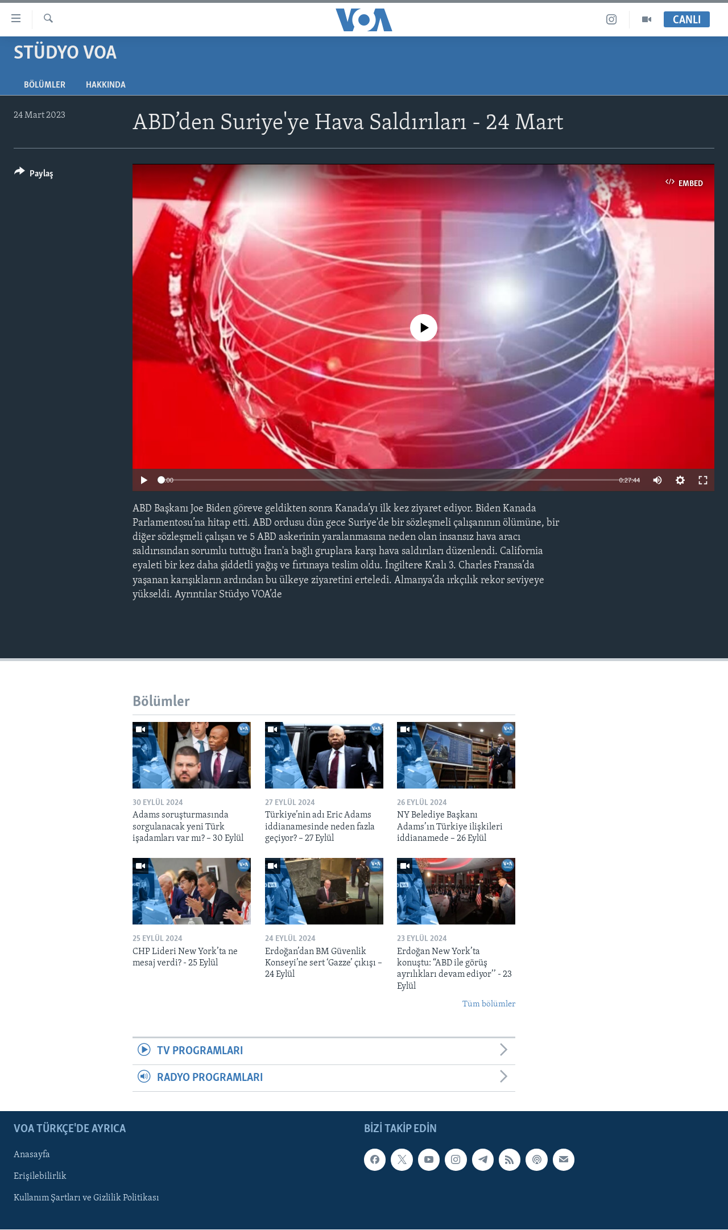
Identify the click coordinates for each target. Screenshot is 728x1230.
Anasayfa (32, 1155)
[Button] (33, 175)
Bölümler (44, 85)
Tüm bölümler (488, 1004)
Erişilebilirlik (40, 1177)
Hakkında (106, 85)
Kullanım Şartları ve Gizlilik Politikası (86, 1198)
